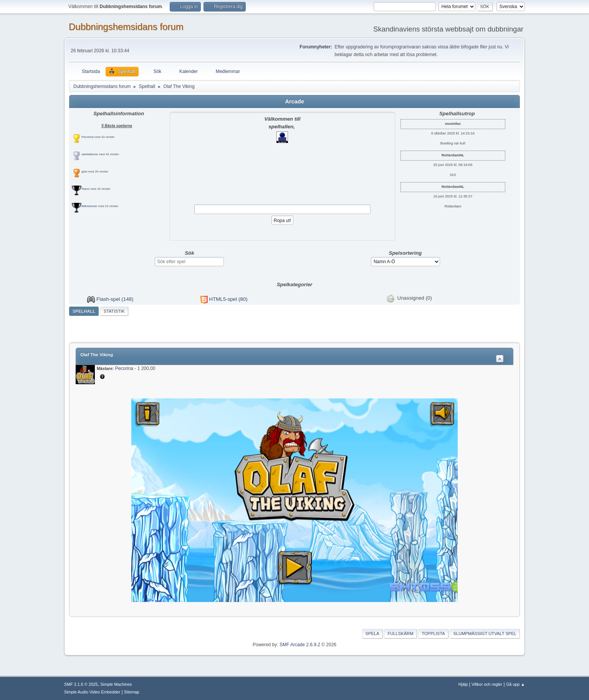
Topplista (433, 633)
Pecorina (87, 137)
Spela (372, 633)
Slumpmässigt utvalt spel (484, 633)
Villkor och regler (487, 684)
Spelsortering (405, 253)
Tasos (85, 189)
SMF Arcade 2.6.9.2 (300, 644)
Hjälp (463, 684)
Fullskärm (400, 633)
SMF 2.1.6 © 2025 (81, 684)
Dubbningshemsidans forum (126, 27)
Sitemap (131, 692)
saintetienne (89, 154)
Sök (189, 253)
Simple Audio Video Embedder (92, 692)
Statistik (114, 311)
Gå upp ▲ (515, 684)
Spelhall (84, 311)
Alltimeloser (89, 206)
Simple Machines (116, 684)
